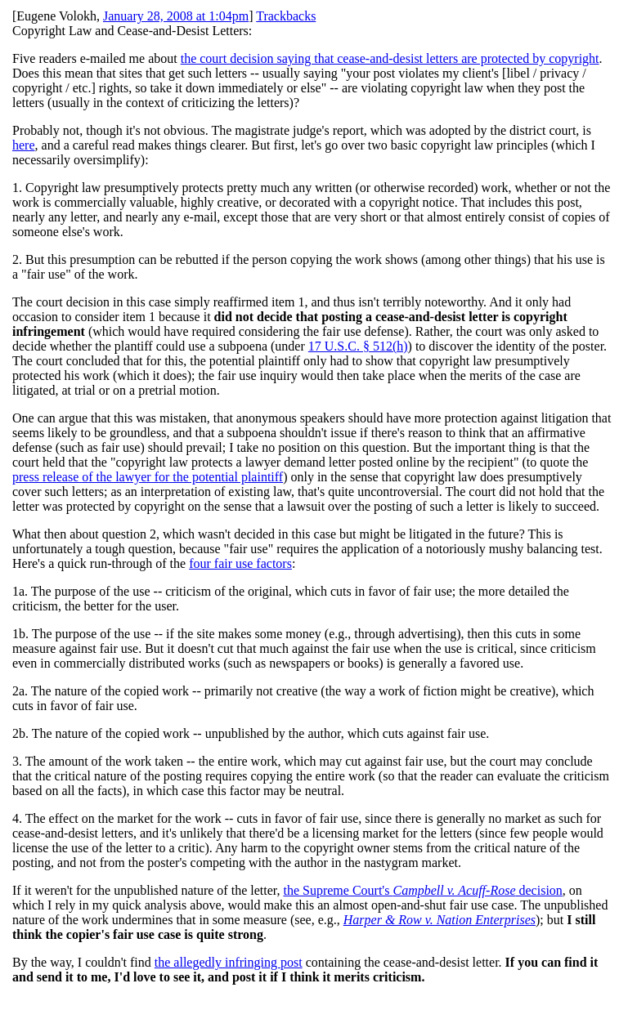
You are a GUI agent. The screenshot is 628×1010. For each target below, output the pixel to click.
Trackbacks (286, 16)
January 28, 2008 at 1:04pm (176, 16)
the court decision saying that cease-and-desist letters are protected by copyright (390, 58)
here (23, 145)
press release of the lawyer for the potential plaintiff (147, 477)
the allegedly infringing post (229, 962)
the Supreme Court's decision (422, 890)
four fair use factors (240, 563)
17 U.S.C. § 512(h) (358, 346)
